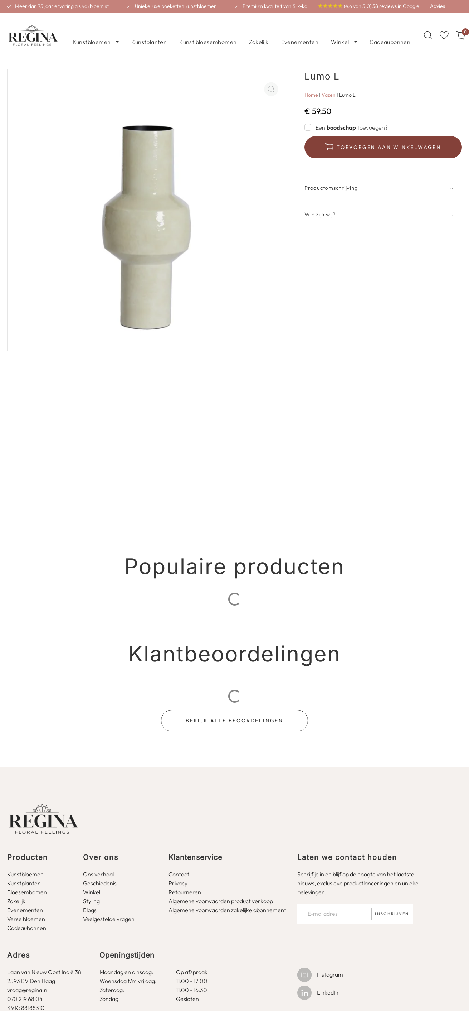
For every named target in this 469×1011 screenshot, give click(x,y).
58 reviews (384, 6)
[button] (383, 184)
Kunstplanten (149, 31)
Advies (437, 6)
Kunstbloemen (92, 31)
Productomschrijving (331, 179)
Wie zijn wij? (320, 206)
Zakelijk (258, 31)
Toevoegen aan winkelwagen (389, 139)
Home (311, 86)
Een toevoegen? (352, 119)
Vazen (329, 86)
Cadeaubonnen (390, 31)
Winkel (340, 31)
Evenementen (299, 31)
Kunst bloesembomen (207, 31)
